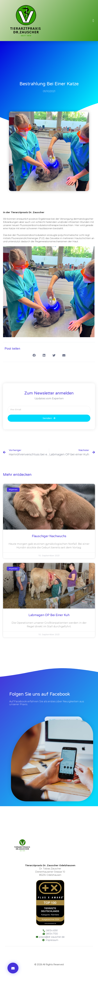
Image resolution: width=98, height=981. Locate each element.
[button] (93, 20)
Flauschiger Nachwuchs (49, 536)
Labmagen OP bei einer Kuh (49, 615)
